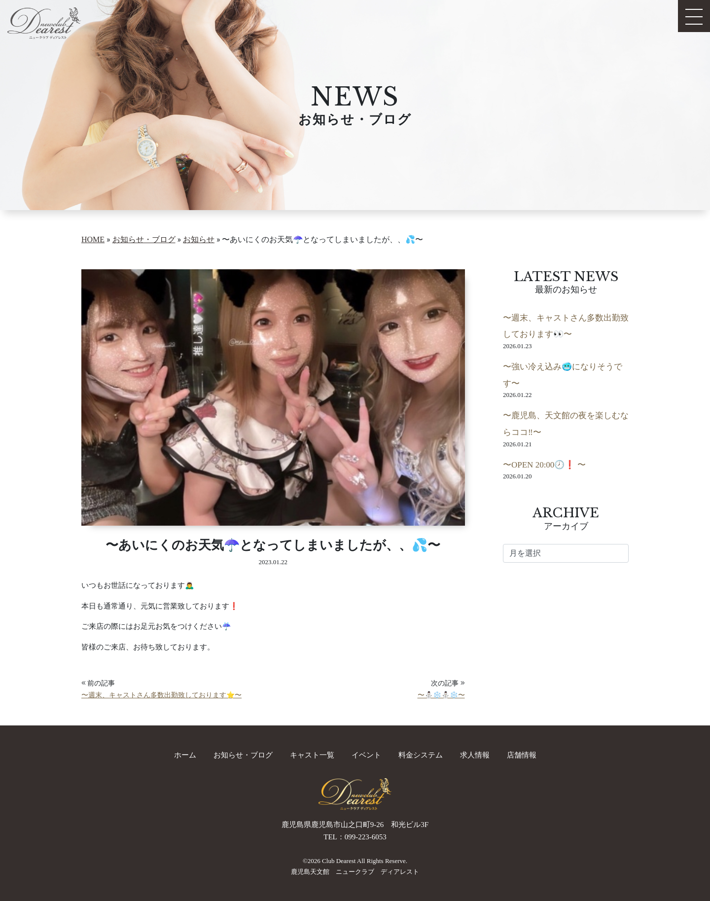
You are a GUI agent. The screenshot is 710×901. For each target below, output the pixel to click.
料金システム (420, 755)
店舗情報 (521, 755)
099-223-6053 (366, 837)
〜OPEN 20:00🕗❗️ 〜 (544, 464)
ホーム (185, 755)
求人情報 (475, 755)
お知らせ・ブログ (243, 755)
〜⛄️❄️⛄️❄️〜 (441, 695)
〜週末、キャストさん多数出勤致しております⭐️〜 (161, 695)
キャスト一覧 (312, 755)
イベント (366, 755)
